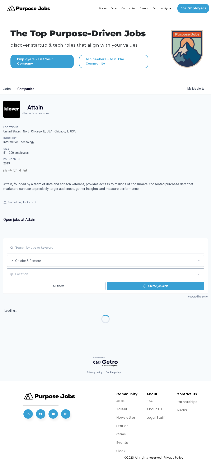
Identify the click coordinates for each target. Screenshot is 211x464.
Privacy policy (94, 372)
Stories (103, 8)
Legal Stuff (155, 417)
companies (25, 89)
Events (144, 8)
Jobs (114, 8)
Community (160, 8)
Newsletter (126, 417)
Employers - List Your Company (35, 61)
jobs (7, 89)
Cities (121, 434)
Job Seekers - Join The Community (105, 61)
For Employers (193, 8)
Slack (121, 451)
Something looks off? (19, 202)
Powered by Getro (198, 296)
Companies (128, 8)
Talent (122, 409)
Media (182, 410)
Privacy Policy (173, 457)
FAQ (150, 400)
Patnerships (187, 401)
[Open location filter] (198, 274)
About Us (154, 409)
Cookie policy (113, 372)
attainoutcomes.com (35, 113)
